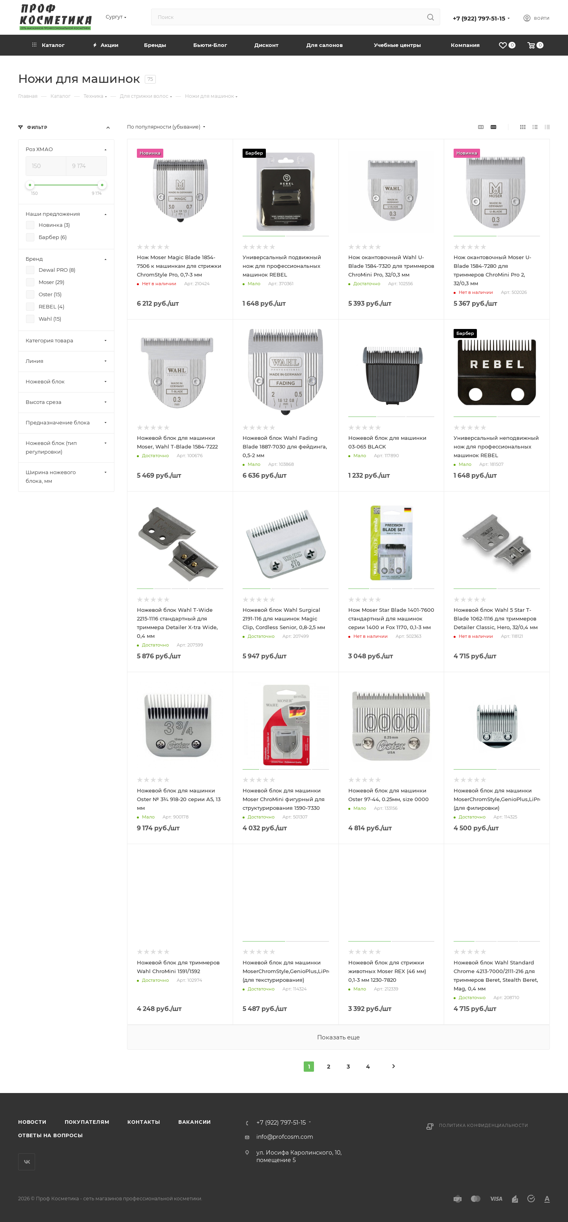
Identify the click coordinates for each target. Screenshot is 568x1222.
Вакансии (194, 1122)
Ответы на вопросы (50, 1135)
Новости (32, 1122)
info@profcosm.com (284, 1136)
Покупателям (87, 1122)
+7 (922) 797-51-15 (479, 18)
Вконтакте (26, 1161)
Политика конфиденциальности (483, 1125)
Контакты (143, 1122)
